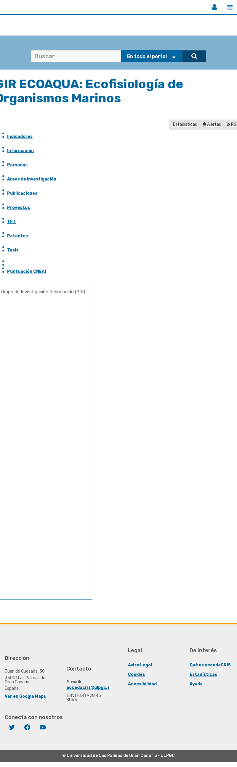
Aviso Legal (140, 665)
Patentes (17, 236)
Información (20, 150)
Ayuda (196, 684)
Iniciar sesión (214, 7)
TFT (11, 221)
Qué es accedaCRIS (210, 665)
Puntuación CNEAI (26, 271)
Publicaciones (22, 193)
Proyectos (18, 207)
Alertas (212, 124)
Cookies (136, 674)
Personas (17, 164)
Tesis (12, 250)
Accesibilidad (142, 684)
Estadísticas (184, 124)
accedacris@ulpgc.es (89, 687)
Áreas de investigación (31, 179)
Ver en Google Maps (25, 696)
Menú (229, 7)
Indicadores (20, 136)
